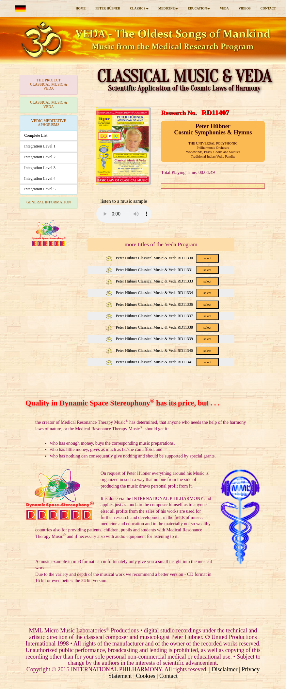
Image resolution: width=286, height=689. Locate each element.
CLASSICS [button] (139, 8)
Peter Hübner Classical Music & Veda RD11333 (162, 281)
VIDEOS (245, 8)
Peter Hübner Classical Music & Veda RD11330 (162, 258)
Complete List (35, 135)
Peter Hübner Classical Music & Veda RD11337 (162, 316)
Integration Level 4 (40, 178)
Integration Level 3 (40, 167)
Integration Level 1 (40, 146)
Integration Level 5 (40, 189)
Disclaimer (225, 669)
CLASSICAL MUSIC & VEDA (48, 104)
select (207, 258)
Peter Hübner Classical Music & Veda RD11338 (162, 327)
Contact (168, 676)
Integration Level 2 (40, 157)
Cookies (145, 676)
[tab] (48, 85)
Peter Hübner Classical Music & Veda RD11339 (162, 338)
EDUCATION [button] (199, 8)
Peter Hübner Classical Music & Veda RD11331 (162, 269)
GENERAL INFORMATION (48, 202)
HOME (81, 8)
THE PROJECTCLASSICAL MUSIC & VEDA (48, 84)
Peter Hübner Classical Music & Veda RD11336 (162, 304)
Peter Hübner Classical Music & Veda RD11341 (162, 362)
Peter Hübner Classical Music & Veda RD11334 (162, 292)
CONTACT (268, 8)
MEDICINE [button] (168, 8)
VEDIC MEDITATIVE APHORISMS (48, 123)
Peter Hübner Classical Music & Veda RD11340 (162, 350)
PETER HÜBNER (107, 8)
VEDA (224, 8)
